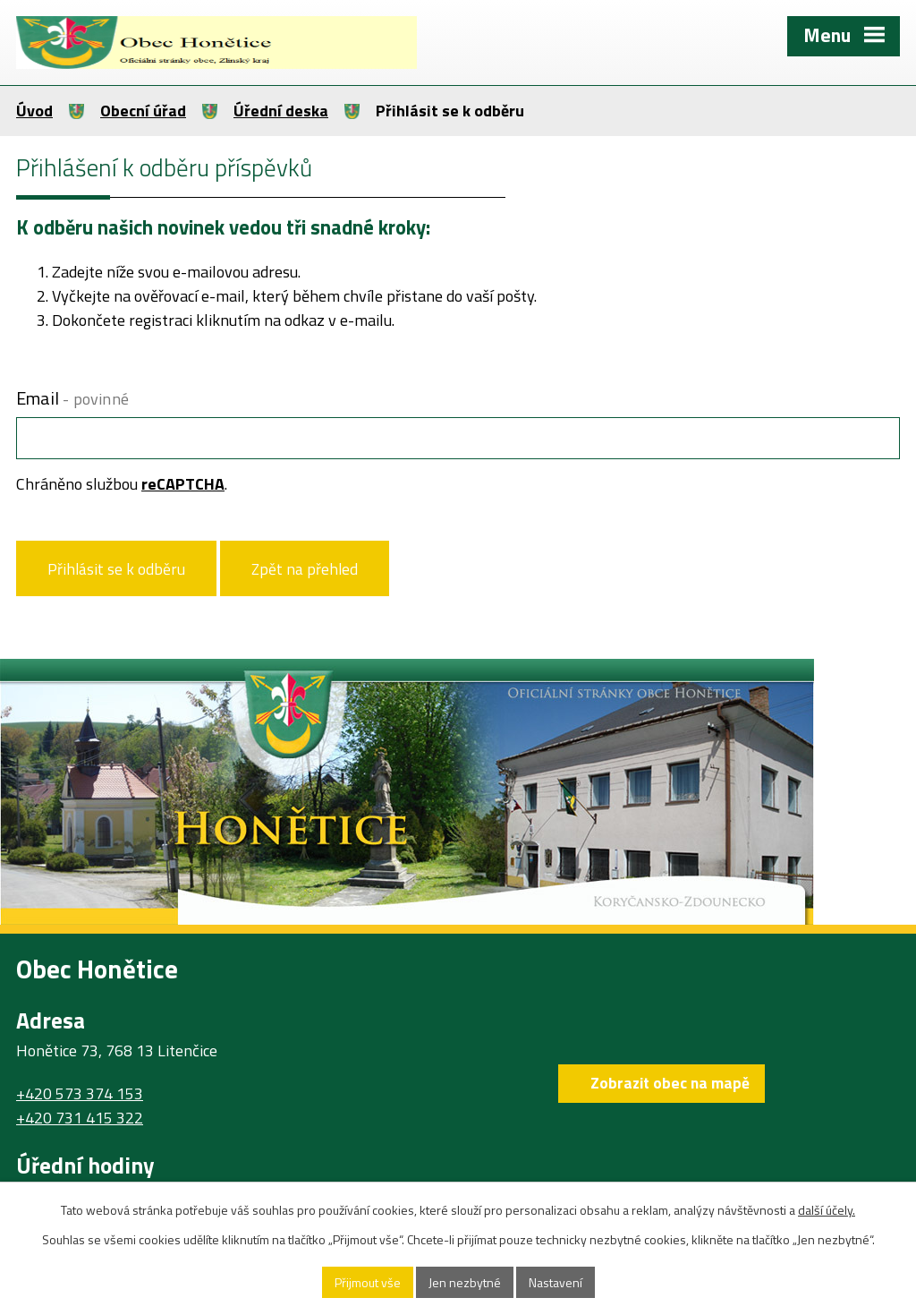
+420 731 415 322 (79, 1118)
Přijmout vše (368, 1282)
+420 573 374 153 (79, 1093)
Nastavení (555, 1282)
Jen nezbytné (464, 1282)
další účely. (826, 1209)
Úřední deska (280, 110)
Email (72, 398)
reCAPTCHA (183, 484)
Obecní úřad (143, 110)
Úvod (34, 110)
